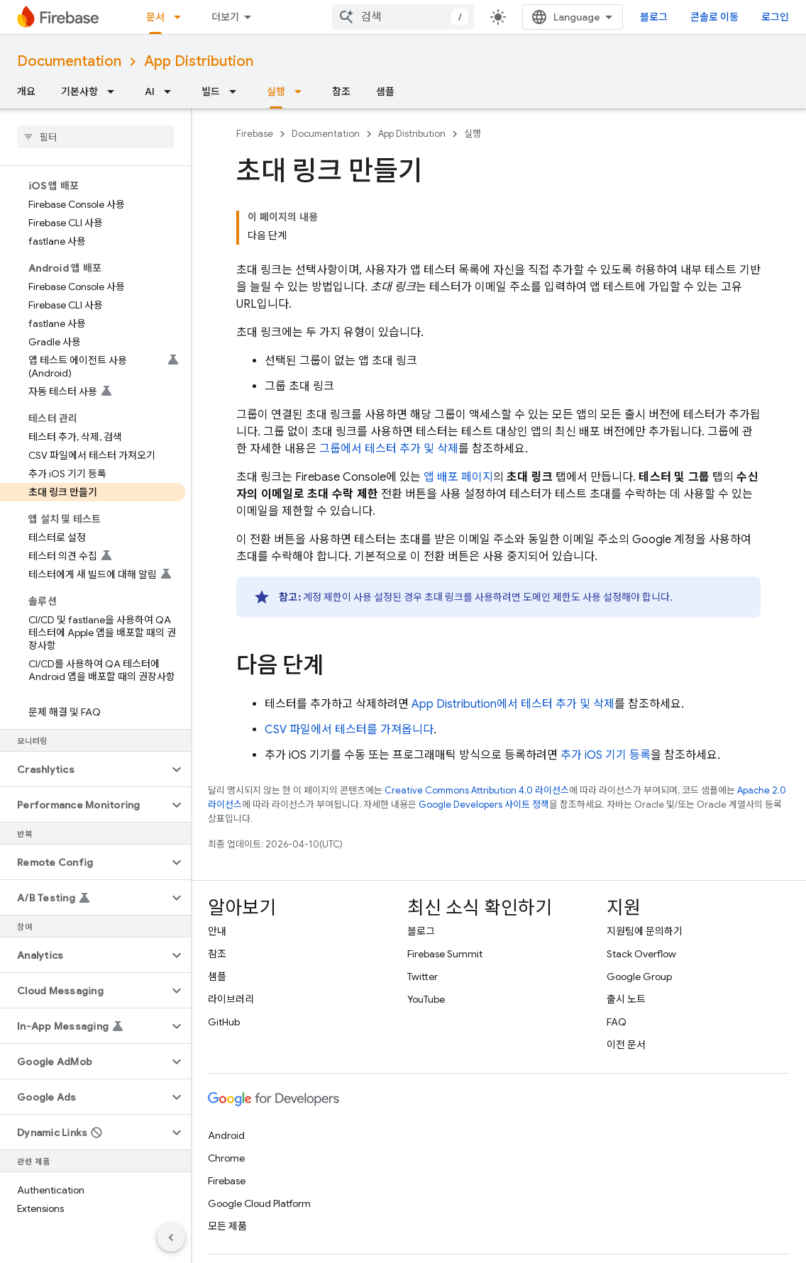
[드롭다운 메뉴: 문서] (182, 17)
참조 (341, 91)
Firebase (254, 134)
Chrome (226, 1158)
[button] (84, 769)
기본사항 (79, 91)
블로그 (654, 17)
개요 (26, 91)
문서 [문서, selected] (155, 17)
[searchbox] (95, 137)
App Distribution (198, 61)
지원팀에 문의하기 (645, 931)
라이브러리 (231, 999)
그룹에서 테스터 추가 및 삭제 (388, 449)
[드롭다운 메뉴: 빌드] (237, 91)
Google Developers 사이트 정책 (484, 805)
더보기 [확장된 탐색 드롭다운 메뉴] (225, 17)
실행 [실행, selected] (276, 91)
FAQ (616, 1022)
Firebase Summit (444, 953)
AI (150, 91)
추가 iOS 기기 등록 (606, 755)
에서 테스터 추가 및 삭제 (513, 704)
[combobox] (403, 17)
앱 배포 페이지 (458, 477)
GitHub (224, 1022)
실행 (472, 134)
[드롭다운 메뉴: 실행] (302, 91)
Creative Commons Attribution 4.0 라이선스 (477, 790)
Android (226, 1135)
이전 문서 (626, 1044)
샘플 (385, 91)
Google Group (639, 976)
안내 (217, 931)
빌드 (211, 91)
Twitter (422, 976)
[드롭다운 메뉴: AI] (172, 91)
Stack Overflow (641, 953)
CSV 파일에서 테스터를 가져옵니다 (349, 730)
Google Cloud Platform (259, 1203)
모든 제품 (227, 1226)
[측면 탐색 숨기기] (171, 1237)
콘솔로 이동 (714, 17)
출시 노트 (626, 999)
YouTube (426, 999)
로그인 (775, 17)
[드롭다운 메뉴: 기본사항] (115, 91)
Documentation (69, 61)
